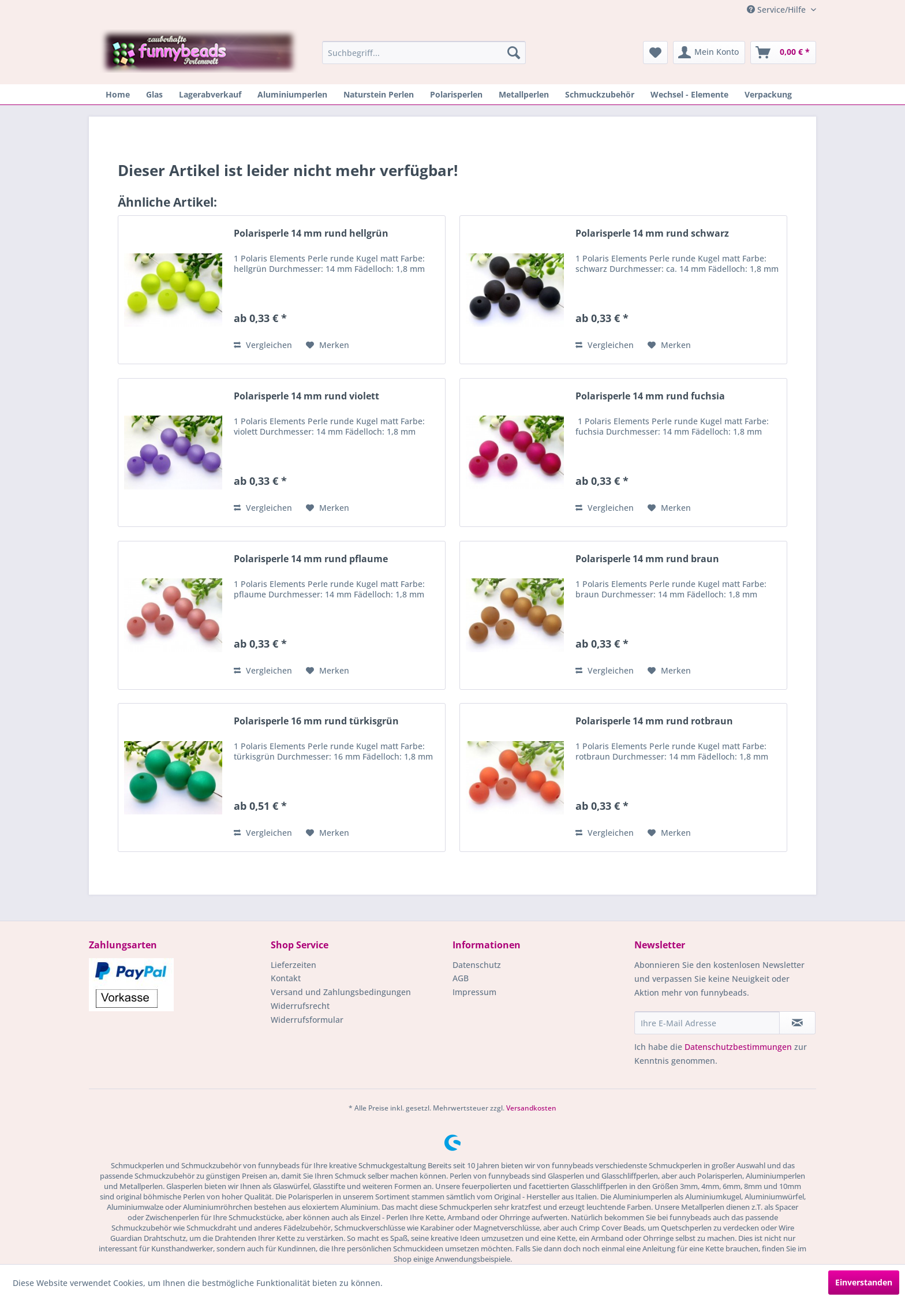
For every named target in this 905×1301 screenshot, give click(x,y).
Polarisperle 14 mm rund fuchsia (650, 396)
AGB (460, 978)
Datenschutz (476, 964)
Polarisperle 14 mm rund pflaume (311, 559)
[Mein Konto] (709, 52)
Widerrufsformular (307, 1019)
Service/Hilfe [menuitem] (777, 9)
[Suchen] (514, 52)
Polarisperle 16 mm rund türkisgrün (316, 721)
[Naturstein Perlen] (378, 94)
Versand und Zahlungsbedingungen (341, 991)
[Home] (118, 94)
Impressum (474, 991)
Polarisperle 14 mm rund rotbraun (654, 721)
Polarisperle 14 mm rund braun (647, 559)
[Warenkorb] (783, 52)
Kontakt (286, 978)
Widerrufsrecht (300, 1005)
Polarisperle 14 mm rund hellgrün (311, 233)
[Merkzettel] (655, 52)
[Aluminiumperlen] (292, 94)
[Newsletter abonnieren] (797, 1022)
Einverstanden (863, 1282)
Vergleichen (263, 344)
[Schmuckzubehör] (599, 94)
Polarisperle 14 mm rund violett (306, 396)
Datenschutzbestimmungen (738, 1046)
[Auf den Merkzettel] (327, 345)
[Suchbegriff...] (424, 52)
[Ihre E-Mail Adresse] (707, 1022)
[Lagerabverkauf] (210, 94)
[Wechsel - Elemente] (689, 94)
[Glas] (154, 94)
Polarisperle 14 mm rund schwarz (652, 233)
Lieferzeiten (293, 964)
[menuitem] (424, 52)
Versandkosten (531, 1108)
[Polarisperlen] (456, 94)
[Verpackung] (768, 94)
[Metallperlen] (524, 94)
